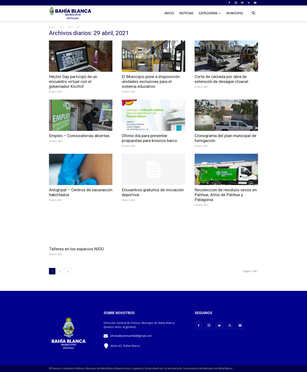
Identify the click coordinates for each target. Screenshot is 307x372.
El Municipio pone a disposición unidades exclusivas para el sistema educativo (151, 81)
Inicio (169, 13)
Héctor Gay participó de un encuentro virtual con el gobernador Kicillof (73, 81)
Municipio (234, 13)
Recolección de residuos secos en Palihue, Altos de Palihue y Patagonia (226, 195)
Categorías (210, 13)
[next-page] (68, 271)
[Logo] (70, 13)
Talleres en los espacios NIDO (76, 249)
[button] (253, 13)
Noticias (186, 13)
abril (70, 27)
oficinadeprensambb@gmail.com (131, 336)
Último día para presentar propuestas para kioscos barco (149, 138)
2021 (61, 27)
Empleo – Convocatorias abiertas (79, 135)
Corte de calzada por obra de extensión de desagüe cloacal (221, 79)
